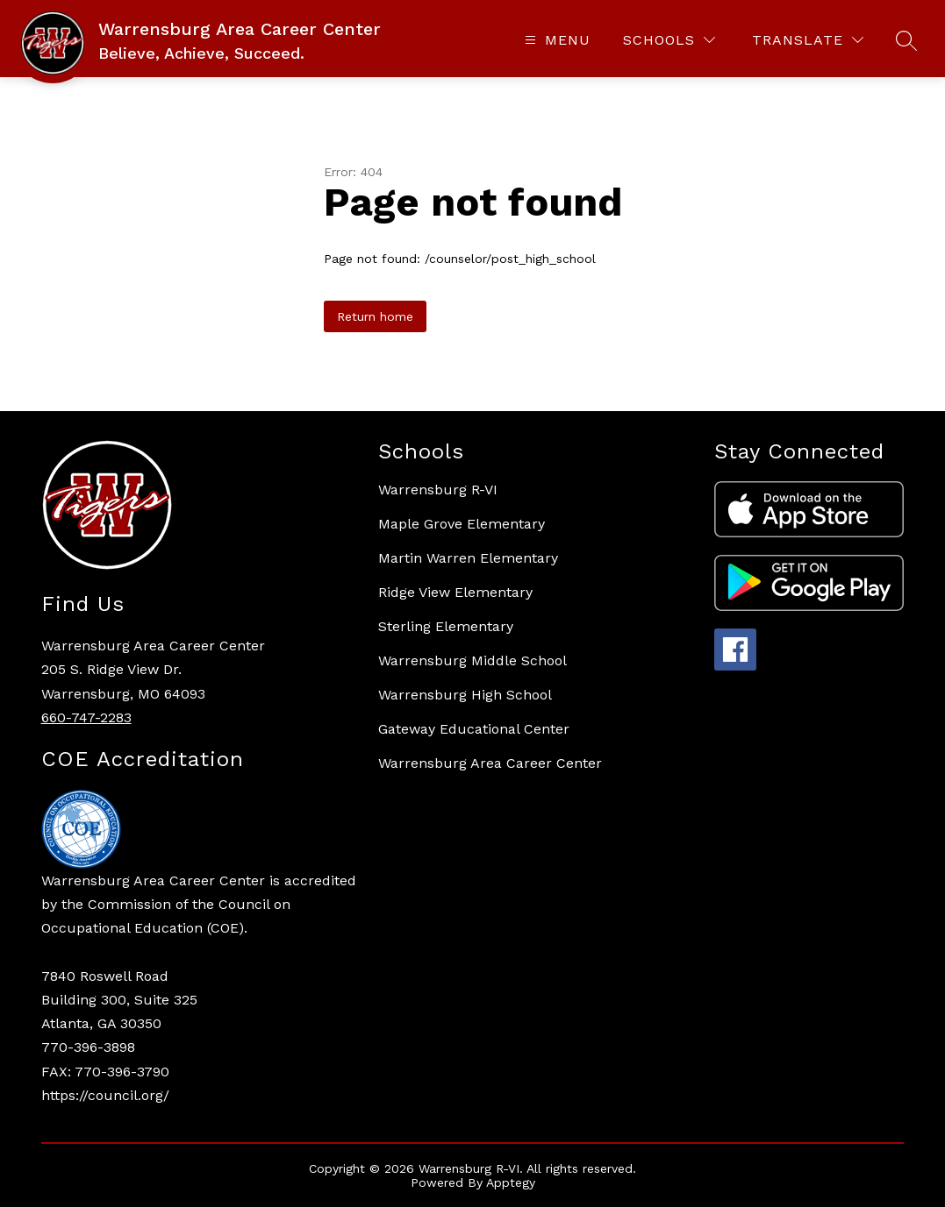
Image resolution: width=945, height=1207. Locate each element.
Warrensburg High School (465, 694)
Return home (375, 316)
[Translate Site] (808, 40)
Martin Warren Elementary (468, 558)
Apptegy (510, 1182)
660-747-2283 (86, 717)
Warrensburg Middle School (472, 660)
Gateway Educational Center (473, 729)
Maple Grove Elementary (461, 523)
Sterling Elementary (445, 626)
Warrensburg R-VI (438, 489)
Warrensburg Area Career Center (490, 763)
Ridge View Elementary (455, 592)
